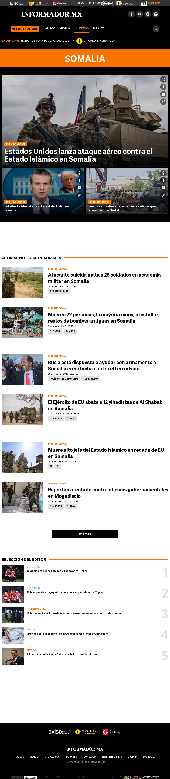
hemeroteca (72, 762)
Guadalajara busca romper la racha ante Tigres (57, 571)
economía (149, 757)
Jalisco (49, 28)
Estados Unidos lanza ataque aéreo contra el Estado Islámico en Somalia (78, 156)
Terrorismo (90, 379)
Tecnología (89, 757)
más (98, 28)
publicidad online (95, 762)
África (71, 419)
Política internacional (64, 379)
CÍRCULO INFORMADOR (99, 41)
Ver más (85, 534)
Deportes (33, 567)
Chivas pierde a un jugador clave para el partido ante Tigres (65, 592)
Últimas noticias (25, 29)
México (65, 28)
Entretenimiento (112, 757)
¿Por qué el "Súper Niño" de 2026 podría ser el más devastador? (67, 634)
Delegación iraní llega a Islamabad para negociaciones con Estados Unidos (74, 613)
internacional (52, 757)
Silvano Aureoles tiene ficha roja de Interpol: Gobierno (62, 654)
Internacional (36, 609)
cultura (132, 757)
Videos (81, 28)
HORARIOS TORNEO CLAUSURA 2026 (45, 41)
